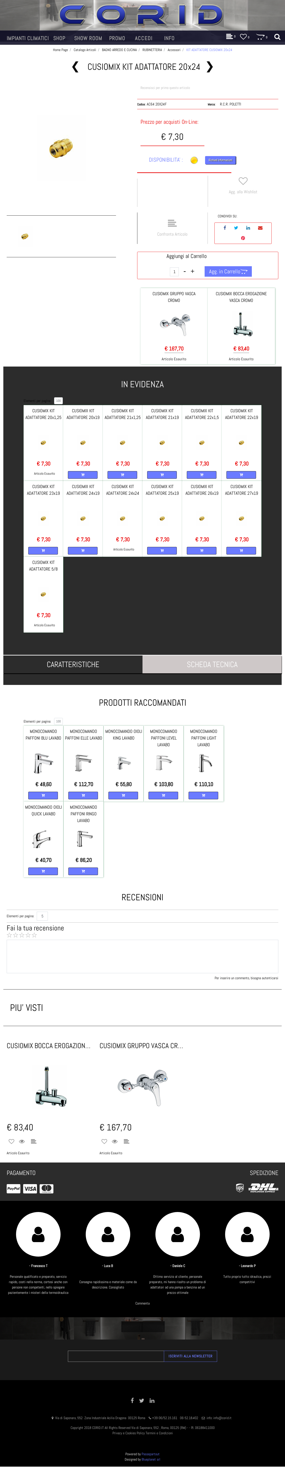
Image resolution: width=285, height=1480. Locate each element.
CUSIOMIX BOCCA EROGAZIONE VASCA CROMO (50, 1045)
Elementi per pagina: (37, 400)
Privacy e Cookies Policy (128, 1433)
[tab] (72, 664)
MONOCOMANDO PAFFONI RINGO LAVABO (83, 813)
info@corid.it (222, 1418)
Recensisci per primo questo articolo (165, 87)
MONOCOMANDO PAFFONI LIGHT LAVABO (203, 738)
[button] (28, 38)
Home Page (60, 49)
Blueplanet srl (151, 1459)
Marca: (211, 104)
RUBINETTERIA (152, 49)
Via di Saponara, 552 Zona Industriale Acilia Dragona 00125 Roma (100, 1418)
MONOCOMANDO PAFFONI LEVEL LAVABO (163, 738)
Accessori (174, 49)
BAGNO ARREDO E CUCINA (119, 49)
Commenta (142, 1303)
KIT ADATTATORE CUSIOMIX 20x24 (209, 49)
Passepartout (151, 1454)
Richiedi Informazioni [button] (220, 160)
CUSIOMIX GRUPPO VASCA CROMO (143, 1045)
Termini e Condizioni (159, 1433)
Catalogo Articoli (85, 49)
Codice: (141, 104)
